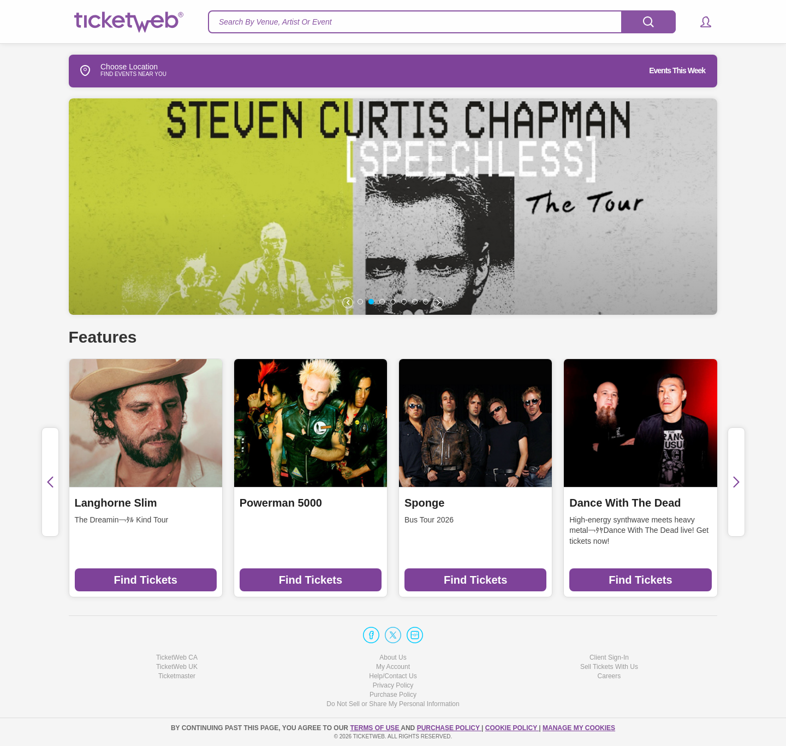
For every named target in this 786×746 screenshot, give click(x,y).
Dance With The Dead (625, 503)
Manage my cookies (579, 728)
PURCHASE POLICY (449, 728)
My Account (393, 667)
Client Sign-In (609, 657)
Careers (609, 676)
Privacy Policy (393, 685)
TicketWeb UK (177, 667)
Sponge (424, 503)
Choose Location (113, 70)
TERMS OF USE (375, 728)
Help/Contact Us (392, 676)
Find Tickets (145, 580)
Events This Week (677, 70)
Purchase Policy (393, 694)
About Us (392, 657)
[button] (700, 22)
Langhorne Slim (116, 503)
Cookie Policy (512, 728)
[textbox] (442, 21)
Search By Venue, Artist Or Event (275, 21)
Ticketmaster (176, 676)
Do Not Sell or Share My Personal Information (392, 704)
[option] (393, 206)
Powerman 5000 (281, 503)
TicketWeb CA (177, 657)
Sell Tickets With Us (609, 667)
